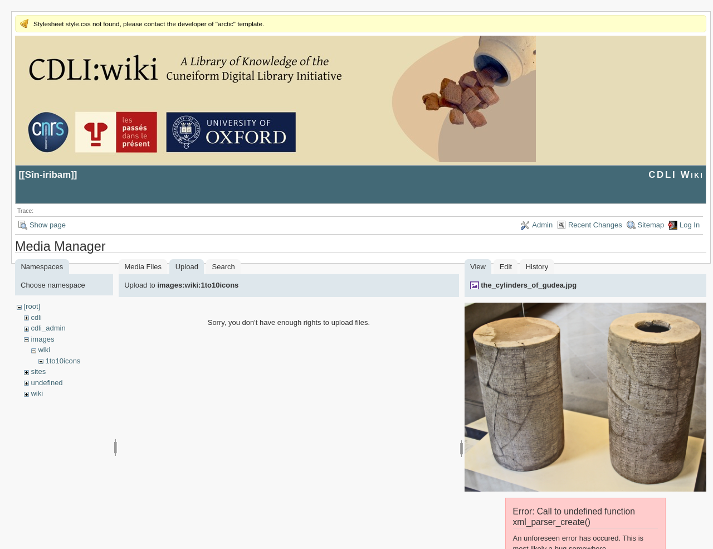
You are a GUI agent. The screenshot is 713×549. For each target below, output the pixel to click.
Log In (690, 225)
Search (223, 267)
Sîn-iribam (48, 174)
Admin (542, 225)
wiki (44, 350)
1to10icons (62, 361)
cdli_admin (48, 328)
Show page (48, 225)
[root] (31, 306)
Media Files (143, 267)
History (537, 267)
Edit (506, 267)
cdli (36, 317)
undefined (46, 382)
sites (38, 371)
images (42, 339)
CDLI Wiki (676, 174)
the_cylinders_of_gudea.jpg (529, 285)
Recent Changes (595, 225)
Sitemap (651, 225)
